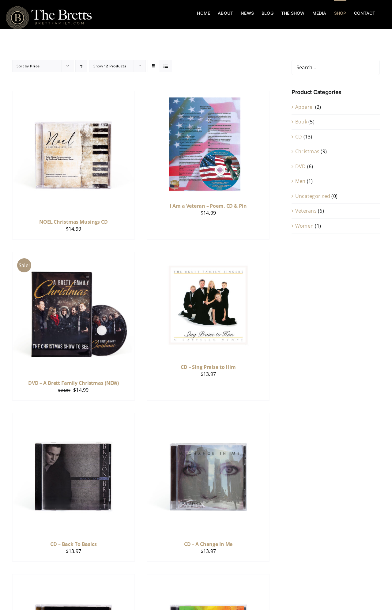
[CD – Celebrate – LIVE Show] (208, 578)
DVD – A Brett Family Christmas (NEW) (73, 383)
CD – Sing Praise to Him (208, 367)
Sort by (28, 66)
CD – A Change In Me (208, 544)
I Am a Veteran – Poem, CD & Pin (208, 206)
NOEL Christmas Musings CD (73, 221)
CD (298, 136)
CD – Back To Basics (73, 544)
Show (109, 66)
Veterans (306, 210)
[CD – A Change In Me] (208, 417)
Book (301, 121)
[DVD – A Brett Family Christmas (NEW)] (73, 256)
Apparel (304, 107)
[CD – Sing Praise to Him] (208, 256)
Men (300, 181)
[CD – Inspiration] (73, 578)
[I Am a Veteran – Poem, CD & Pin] (208, 95)
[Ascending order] (81, 66)
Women (304, 225)
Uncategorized (312, 196)
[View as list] (166, 66)
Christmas (307, 151)
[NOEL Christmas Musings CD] (73, 95)
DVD (300, 166)
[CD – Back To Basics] (73, 417)
